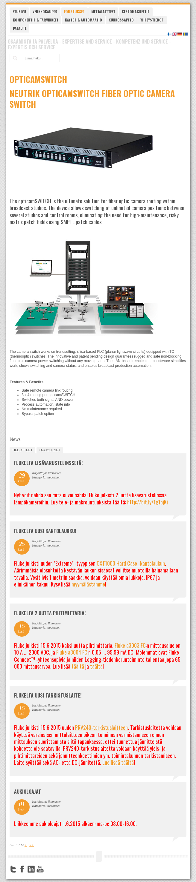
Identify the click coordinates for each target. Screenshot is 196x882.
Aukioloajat (27, 791)
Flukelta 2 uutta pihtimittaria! (50, 613)
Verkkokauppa (45, 11)
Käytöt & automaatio (83, 19)
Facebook (22, 869)
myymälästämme (88, 584)
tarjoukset (49, 450)
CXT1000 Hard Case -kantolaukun (131, 563)
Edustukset (74, 11)
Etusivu (19, 11)
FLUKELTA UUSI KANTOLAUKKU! (45, 531)
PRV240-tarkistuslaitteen (101, 727)
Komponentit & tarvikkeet (35, 19)
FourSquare (49, 869)
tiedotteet (22, 450)
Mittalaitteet (103, 11)
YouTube (40, 869)
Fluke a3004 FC (71, 652)
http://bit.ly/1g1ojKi (147, 502)
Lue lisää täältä (118, 762)
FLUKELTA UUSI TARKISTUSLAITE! (47, 695)
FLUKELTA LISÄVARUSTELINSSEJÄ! (48, 463)
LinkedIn (31, 869)
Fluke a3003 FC (130, 645)
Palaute (19, 28)
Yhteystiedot (152, 19)
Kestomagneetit (136, 11)
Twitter (13, 869)
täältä (78, 666)
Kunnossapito (121, 19)
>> (31, 845)
